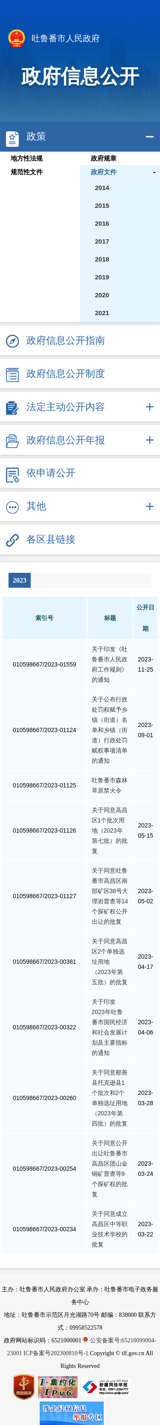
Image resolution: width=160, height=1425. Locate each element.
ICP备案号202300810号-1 (55, 1353)
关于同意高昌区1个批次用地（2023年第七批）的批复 (110, 830)
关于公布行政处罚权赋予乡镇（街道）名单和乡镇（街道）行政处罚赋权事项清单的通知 (110, 730)
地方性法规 (27, 158)
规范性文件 (27, 172)
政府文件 (103, 172)
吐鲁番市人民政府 (53, 39)
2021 (102, 312)
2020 (102, 295)
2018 (102, 259)
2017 (102, 241)
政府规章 (103, 158)
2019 (102, 277)
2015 (102, 205)
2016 (102, 223)
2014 (102, 187)
